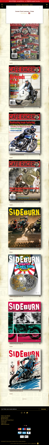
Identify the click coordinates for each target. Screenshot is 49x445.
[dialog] (24, 222)
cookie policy (33, 443)
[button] (23, 13)
